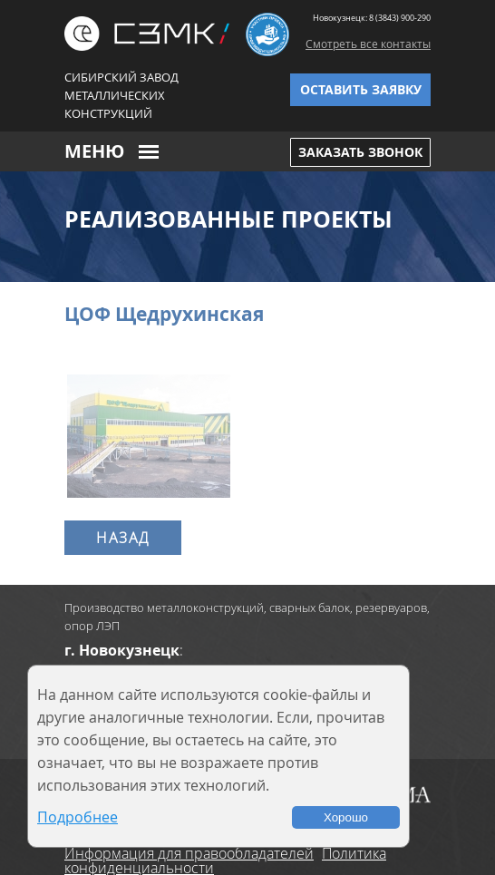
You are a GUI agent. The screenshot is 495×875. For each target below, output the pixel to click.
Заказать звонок (360, 151)
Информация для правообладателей (189, 853)
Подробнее (77, 817)
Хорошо (346, 817)
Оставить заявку (361, 89)
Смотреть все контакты (368, 43)
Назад (123, 538)
